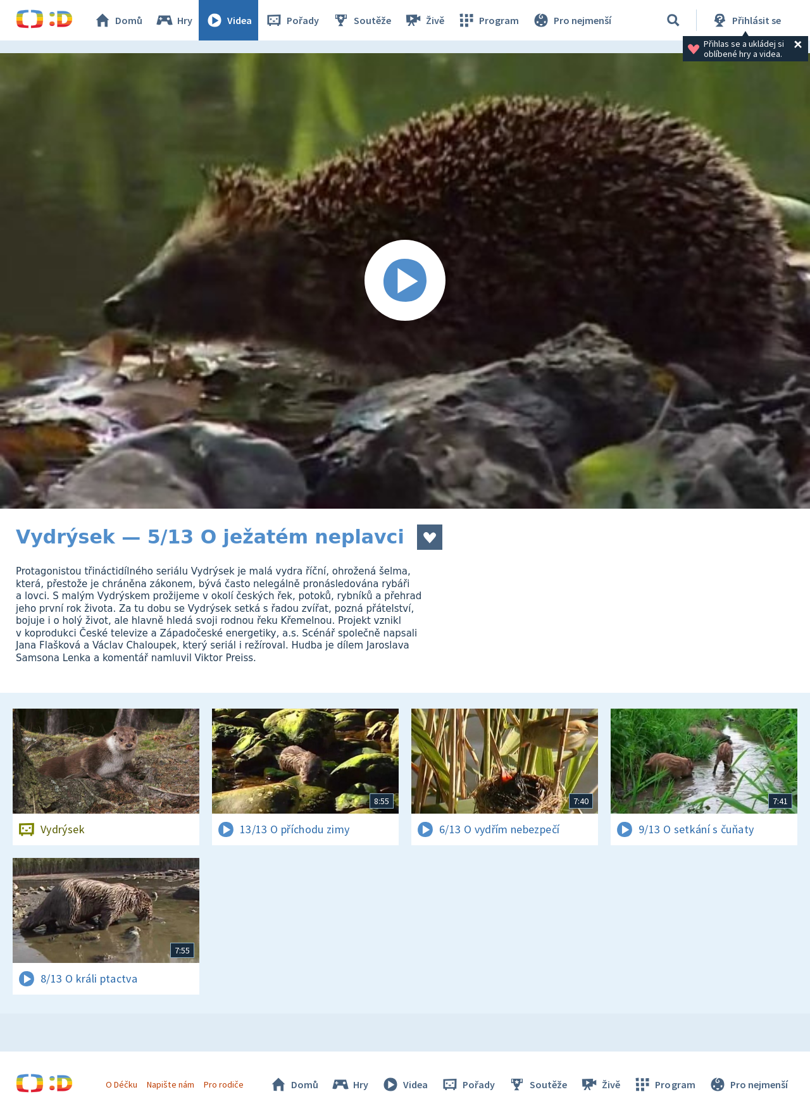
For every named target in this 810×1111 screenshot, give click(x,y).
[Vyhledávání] (673, 20)
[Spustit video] (405, 281)
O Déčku (121, 1084)
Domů (117, 20)
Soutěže (361, 20)
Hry (173, 20)
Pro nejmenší (571, 20)
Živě (424, 20)
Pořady (292, 20)
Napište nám (170, 1084)
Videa (228, 20)
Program (488, 20)
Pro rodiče (224, 1084)
